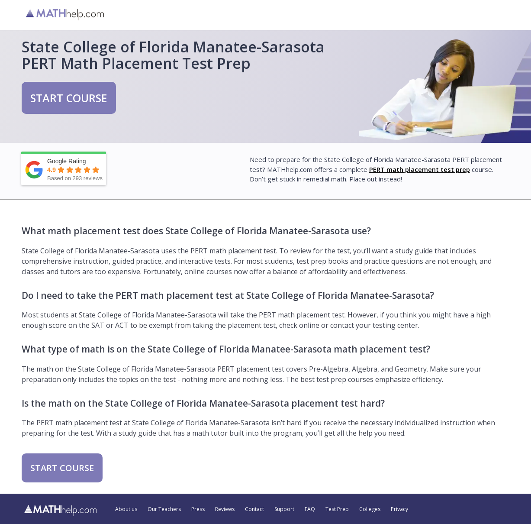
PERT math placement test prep (419, 169)
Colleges (369, 509)
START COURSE (68, 98)
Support (284, 509)
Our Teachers (164, 509)
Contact (254, 509)
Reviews (225, 509)
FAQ (310, 509)
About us (126, 509)
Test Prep (337, 509)
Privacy (399, 509)
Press (198, 509)
